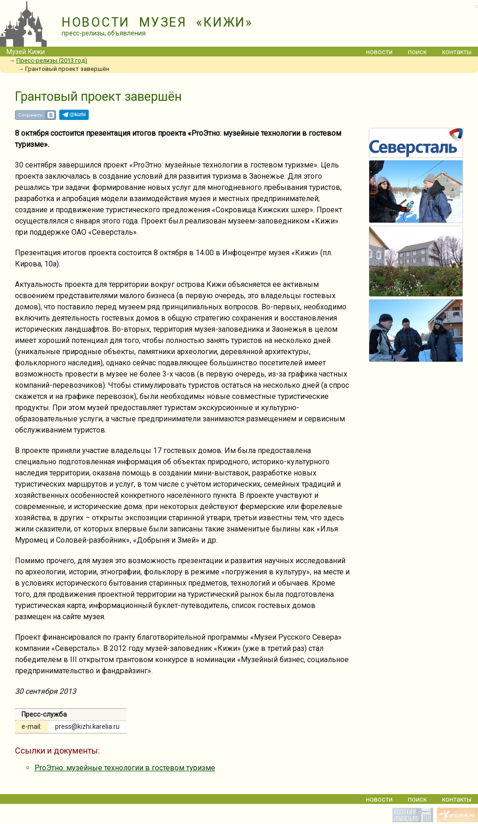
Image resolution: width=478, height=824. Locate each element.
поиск (417, 52)
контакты (456, 52)
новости (379, 52)
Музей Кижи (26, 52)
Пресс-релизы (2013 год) (51, 60)
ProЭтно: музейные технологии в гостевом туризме (125, 767)
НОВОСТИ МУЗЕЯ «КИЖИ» (157, 22)
